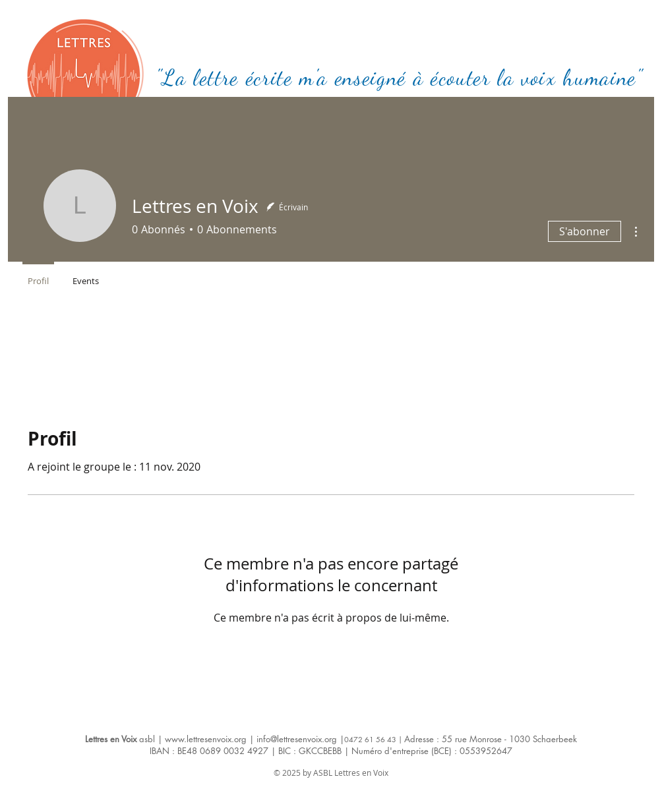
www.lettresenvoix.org (206, 739)
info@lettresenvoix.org (296, 739)
